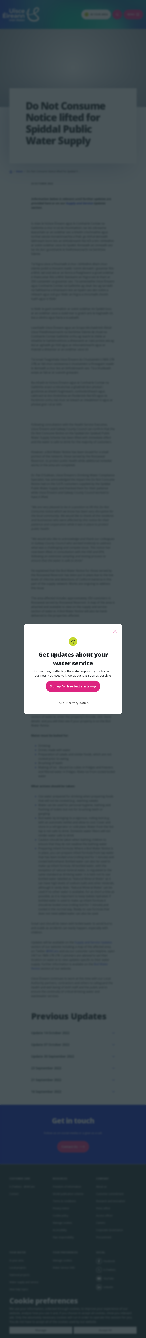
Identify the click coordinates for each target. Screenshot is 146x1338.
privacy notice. (79, 703)
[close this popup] (115, 631)
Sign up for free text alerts (73, 686)
